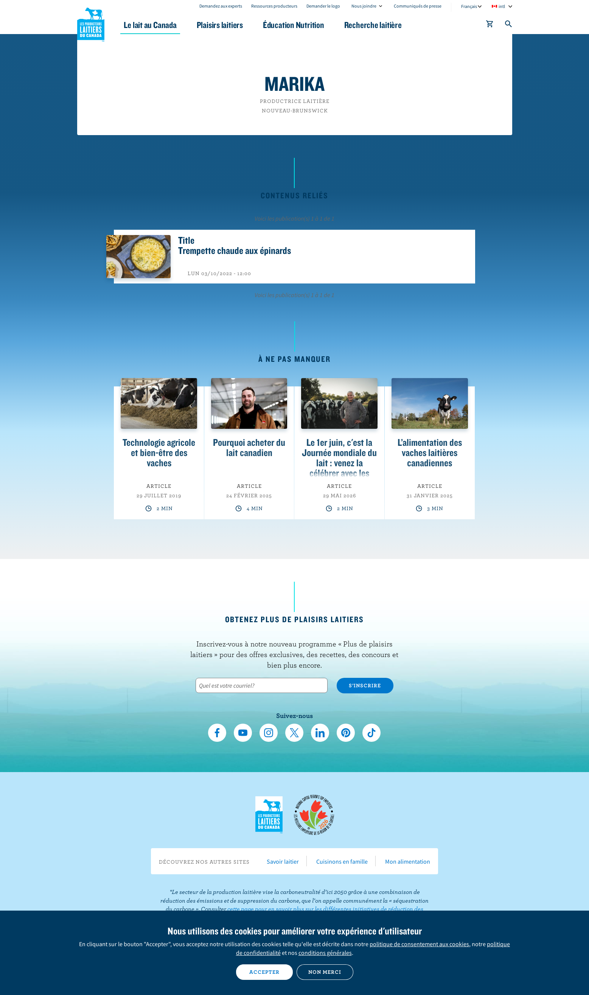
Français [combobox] (469, 6)
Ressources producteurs (274, 6)
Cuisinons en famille (342, 861)
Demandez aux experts (220, 6)
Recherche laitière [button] (373, 24)
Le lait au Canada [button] (150, 24)
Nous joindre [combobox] (363, 6)
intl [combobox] (502, 6)
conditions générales (325, 952)
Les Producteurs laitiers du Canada (90, 23)
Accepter (264, 972)
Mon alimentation (407, 861)
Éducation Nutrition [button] (293, 24)
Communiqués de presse (417, 6)
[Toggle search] (508, 25)
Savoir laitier (283, 861)
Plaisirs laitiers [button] (220, 24)
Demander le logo (323, 6)
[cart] (489, 25)
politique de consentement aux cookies (419, 944)
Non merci (324, 972)
